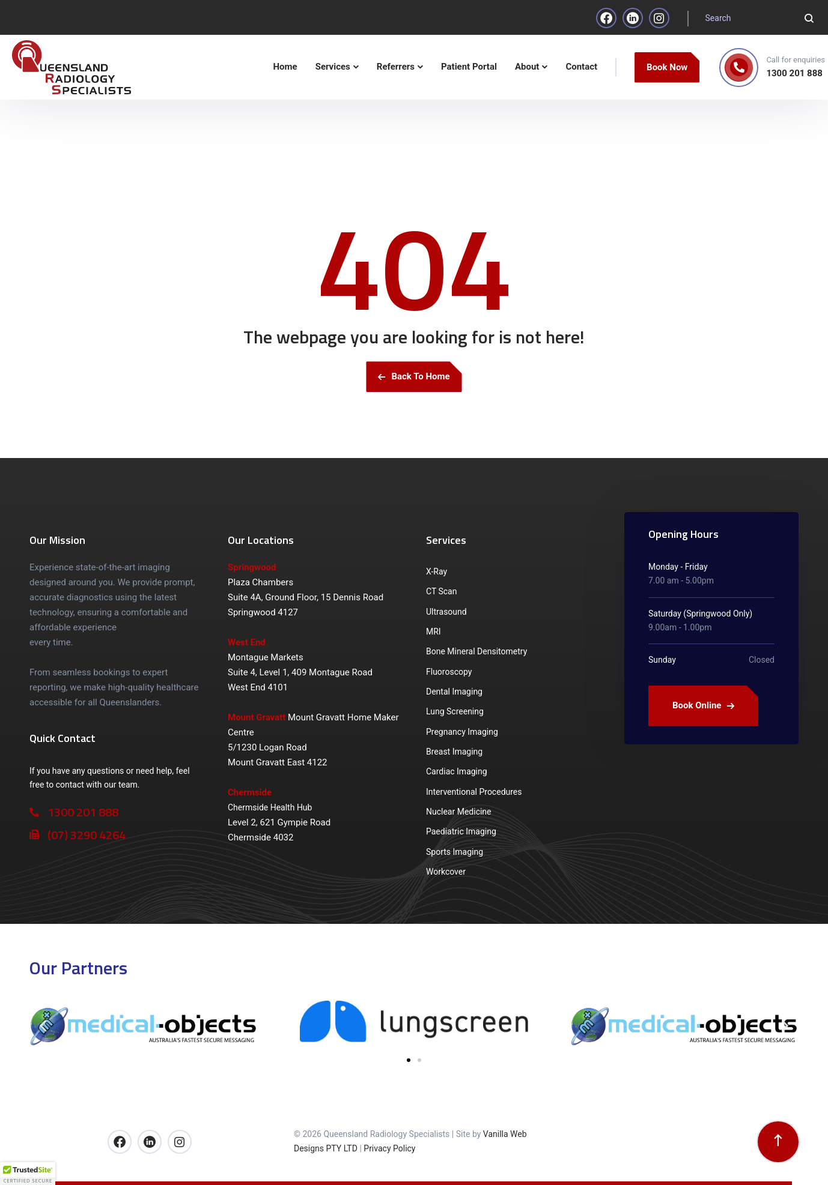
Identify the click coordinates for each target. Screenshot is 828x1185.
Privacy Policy (389, 1148)
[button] (42, 1026)
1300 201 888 (794, 73)
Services (446, 540)
